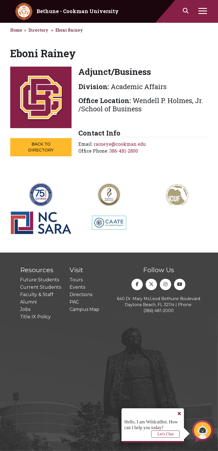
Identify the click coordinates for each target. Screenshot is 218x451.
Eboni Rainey (69, 30)
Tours (76, 279)
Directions (81, 294)
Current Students (40, 287)
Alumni (28, 302)
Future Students (39, 279)
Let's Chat (166, 434)
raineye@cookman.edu (120, 144)
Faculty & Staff (36, 294)
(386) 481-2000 (158, 310)
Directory (38, 30)
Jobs (25, 309)
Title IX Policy (35, 316)
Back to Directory (41, 147)
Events (77, 287)
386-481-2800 (123, 151)
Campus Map (84, 309)
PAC (74, 302)
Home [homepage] (16, 30)
